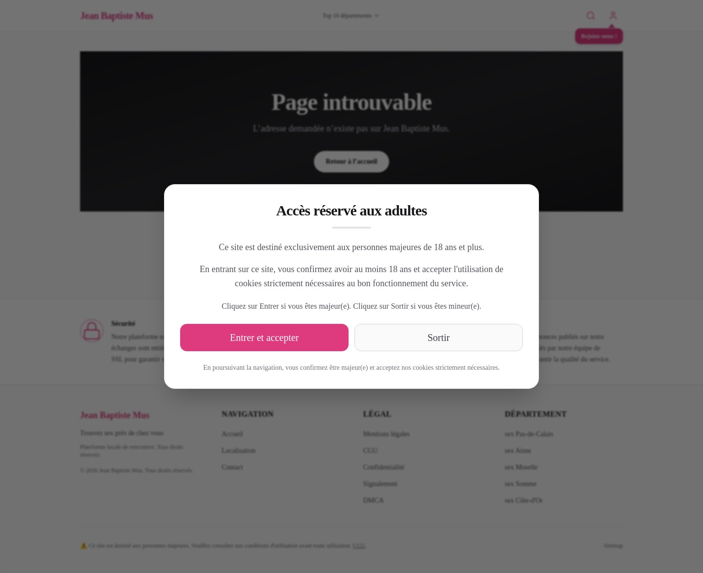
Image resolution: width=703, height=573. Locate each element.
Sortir (439, 337)
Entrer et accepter (264, 337)
